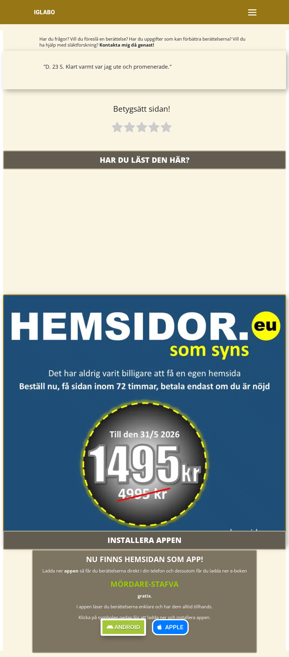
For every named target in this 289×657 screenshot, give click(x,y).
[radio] (117, 128)
